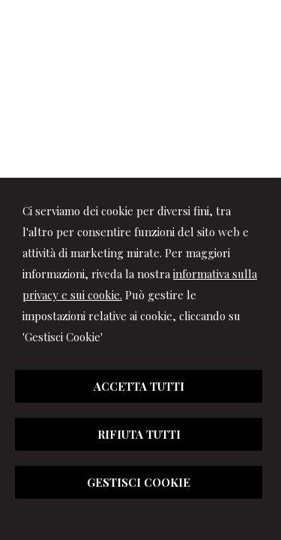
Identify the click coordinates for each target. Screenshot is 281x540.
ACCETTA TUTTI (139, 386)
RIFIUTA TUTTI (139, 434)
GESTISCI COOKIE (138, 482)
